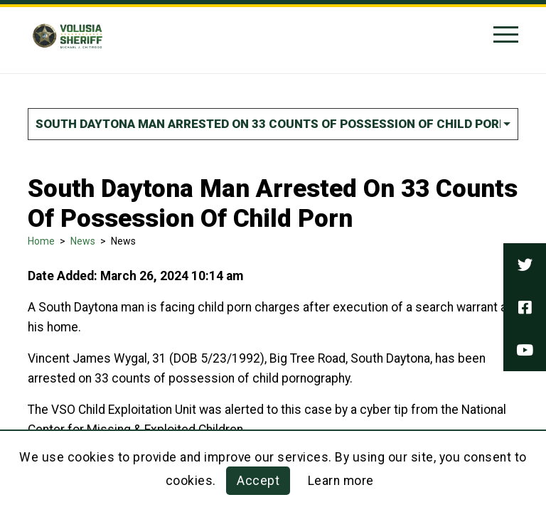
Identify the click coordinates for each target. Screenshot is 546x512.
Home (41, 241)
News (82, 241)
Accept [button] (258, 481)
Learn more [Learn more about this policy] (341, 481)
